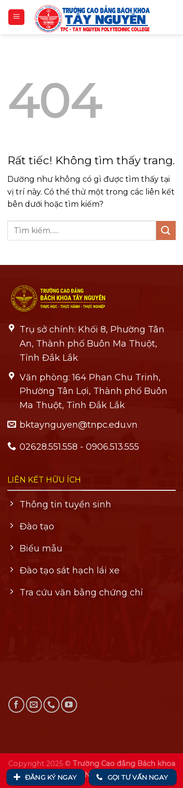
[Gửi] (166, 230)
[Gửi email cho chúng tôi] (34, 705)
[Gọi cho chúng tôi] (51, 705)
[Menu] (16, 17)
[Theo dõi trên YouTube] (69, 705)
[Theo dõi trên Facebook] (16, 705)
